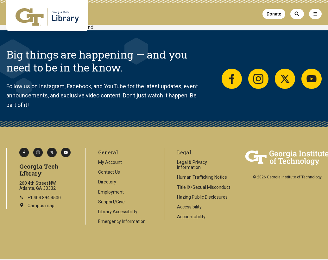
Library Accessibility (117, 211)
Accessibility (189, 206)
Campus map (36, 206)
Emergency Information (122, 221)
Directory (107, 181)
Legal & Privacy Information (192, 165)
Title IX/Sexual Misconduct (203, 187)
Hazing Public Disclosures (202, 197)
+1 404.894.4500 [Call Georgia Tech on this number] (40, 198)
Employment (111, 192)
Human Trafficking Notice (202, 177)
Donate (274, 13)
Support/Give (111, 201)
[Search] (297, 14)
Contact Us (109, 172)
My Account (110, 162)
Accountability (191, 216)
